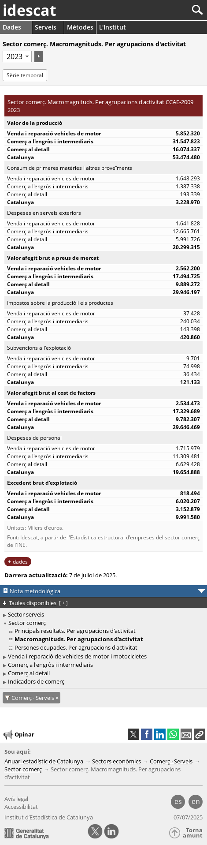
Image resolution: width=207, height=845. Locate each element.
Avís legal (16, 799)
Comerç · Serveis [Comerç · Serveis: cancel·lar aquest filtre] (33, 698)
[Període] (17, 56)
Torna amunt (193, 832)
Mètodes (80, 27)
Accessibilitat (21, 807)
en (196, 801)
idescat (29, 10)
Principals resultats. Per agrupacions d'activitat (75, 631)
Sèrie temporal (25, 75)
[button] (199, 734)
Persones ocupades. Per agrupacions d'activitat (76, 647)
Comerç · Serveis (171, 761)
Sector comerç (27, 623)
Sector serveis (26, 614)
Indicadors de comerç (36, 681)
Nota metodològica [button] (35, 591)
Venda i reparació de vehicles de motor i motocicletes (77, 656)
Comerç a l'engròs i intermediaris (50, 665)
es (178, 801)
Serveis (45, 27)
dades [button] (20, 561)
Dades (12, 27)
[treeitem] (104, 631)
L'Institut (112, 27)
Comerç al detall (29, 673)
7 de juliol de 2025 (92, 575)
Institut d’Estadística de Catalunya (48, 817)
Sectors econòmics (116, 761)
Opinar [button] (18, 734)
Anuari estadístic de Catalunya (43, 761)
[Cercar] (168, 10)
